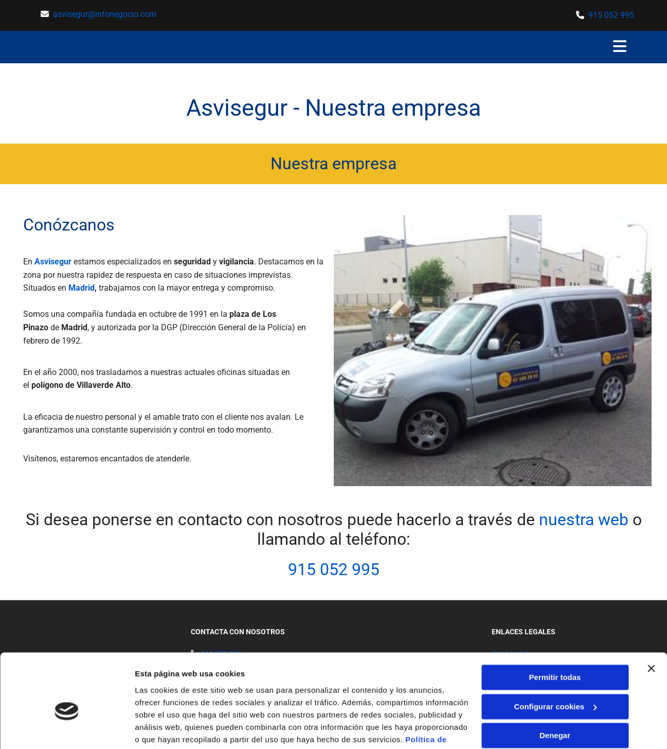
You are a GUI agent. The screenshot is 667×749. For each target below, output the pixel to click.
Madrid (81, 288)
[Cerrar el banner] (651, 617)
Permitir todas (555, 626)
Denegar (554, 684)
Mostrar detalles (165, 728)
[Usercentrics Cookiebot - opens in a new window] (67, 729)
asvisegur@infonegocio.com (104, 14)
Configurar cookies (555, 655)
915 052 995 (611, 15)
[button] (609, 47)
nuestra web (583, 519)
